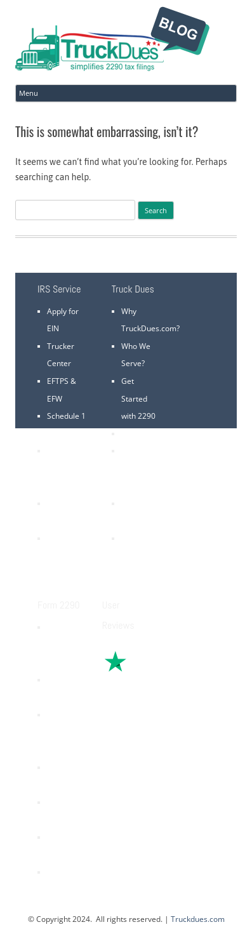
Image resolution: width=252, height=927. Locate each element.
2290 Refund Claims (59, 732)
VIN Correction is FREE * (140, 556)
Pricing (133, 433)
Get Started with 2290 (138, 398)
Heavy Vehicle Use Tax (61, 644)
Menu (28, 93)
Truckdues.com (198, 919)
